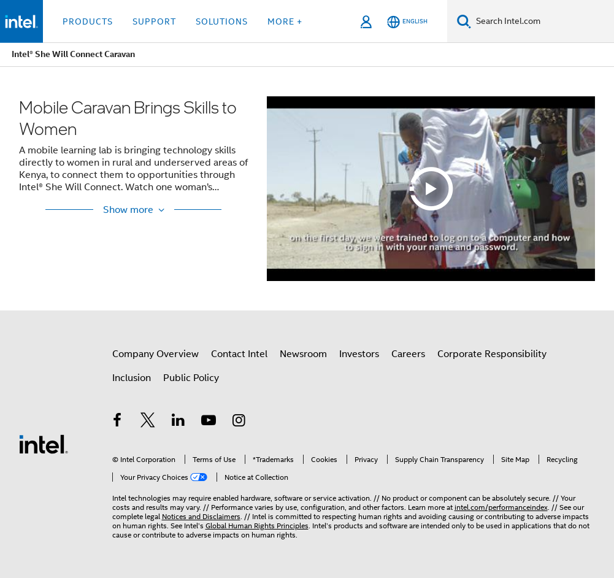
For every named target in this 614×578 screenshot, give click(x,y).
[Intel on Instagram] (239, 422)
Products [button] (88, 21)
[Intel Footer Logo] (43, 443)
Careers (408, 354)
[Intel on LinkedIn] (178, 422)
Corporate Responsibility (492, 354)
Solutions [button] (222, 21)
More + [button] (284, 21)
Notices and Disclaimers (201, 516)
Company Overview (155, 354)
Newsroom (303, 354)
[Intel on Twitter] (147, 422)
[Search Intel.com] (542, 21)
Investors (359, 354)
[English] (407, 22)
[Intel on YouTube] (208, 422)
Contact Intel (239, 354)
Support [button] (154, 21)
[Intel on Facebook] (117, 422)
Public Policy (191, 378)
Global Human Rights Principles (257, 525)
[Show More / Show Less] (133, 210)
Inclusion (131, 378)
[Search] (464, 21)
